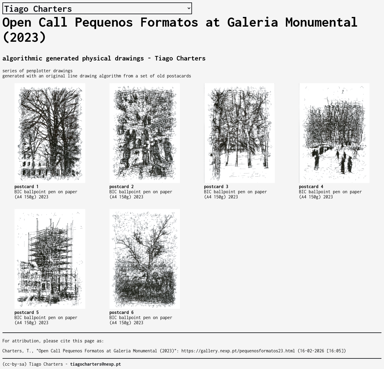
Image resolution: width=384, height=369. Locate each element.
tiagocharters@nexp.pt (95, 364)
